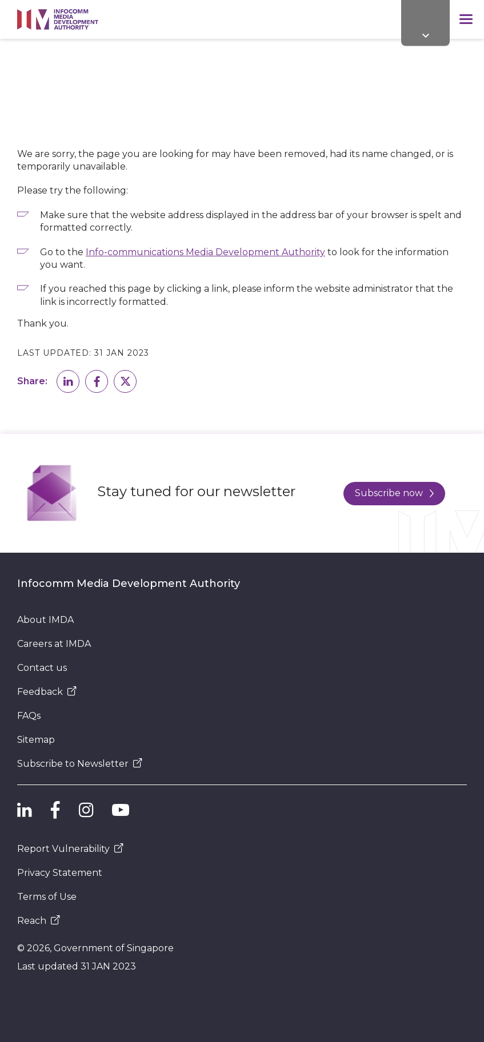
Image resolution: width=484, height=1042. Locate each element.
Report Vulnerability (70, 848)
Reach (38, 920)
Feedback (47, 691)
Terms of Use (47, 896)
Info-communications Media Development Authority (205, 252)
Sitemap (36, 739)
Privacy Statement (59, 872)
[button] (68, 381)
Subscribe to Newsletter (79, 763)
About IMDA (45, 619)
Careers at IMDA (54, 643)
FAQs (29, 715)
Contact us (42, 667)
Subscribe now (394, 493)
